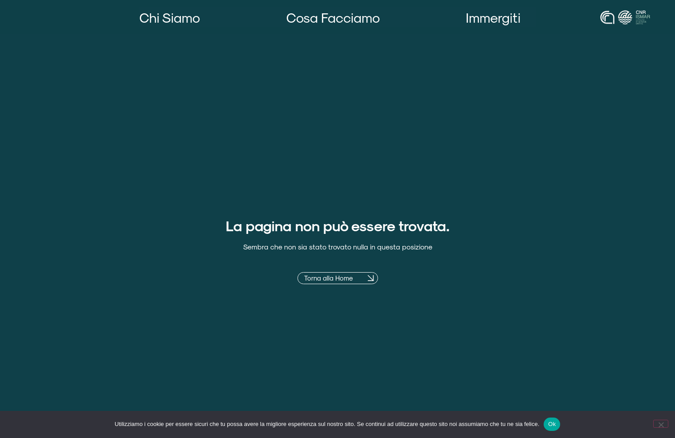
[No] (660, 424)
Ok (552, 424)
